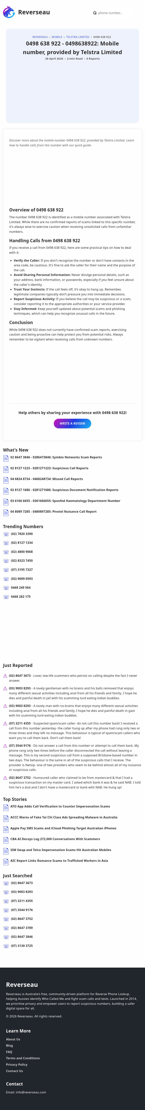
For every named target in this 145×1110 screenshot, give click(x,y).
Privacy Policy (17, 1064)
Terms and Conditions (23, 1058)
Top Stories (15, 799)
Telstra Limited (77, 37)
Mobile (57, 37)
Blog (9, 1045)
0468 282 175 (21, 597)
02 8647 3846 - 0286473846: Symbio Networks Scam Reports (56, 457)
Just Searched (17, 876)
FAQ (9, 1052)
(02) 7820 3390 (22, 534)
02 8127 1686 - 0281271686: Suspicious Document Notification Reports (64, 490)
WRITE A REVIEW (72, 423)
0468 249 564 (21, 587)
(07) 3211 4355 (20, 723)
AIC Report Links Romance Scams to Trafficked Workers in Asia (59, 861)
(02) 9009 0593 (22, 579)
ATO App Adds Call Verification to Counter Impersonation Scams (60, 806)
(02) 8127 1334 (22, 543)
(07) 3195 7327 (22, 570)
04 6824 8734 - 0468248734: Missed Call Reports (46, 479)
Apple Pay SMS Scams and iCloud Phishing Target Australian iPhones (63, 828)
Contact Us (14, 1071)
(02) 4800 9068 (22, 552)
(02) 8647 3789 (22, 928)
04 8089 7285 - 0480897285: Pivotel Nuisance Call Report (53, 511)
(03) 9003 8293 (20, 688)
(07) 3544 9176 (20, 746)
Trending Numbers (23, 526)
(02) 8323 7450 (22, 560)
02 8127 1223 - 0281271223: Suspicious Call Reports (49, 468)
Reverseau (34, 12)
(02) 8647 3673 (20, 676)
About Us (13, 1039)
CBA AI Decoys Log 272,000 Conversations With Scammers (55, 839)
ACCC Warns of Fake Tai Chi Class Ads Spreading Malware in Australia (63, 817)
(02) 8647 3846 (22, 937)
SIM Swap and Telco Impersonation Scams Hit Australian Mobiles (60, 850)
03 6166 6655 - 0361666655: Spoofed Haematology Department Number (65, 501)
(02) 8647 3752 (20, 778)
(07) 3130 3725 (22, 946)
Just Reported (17, 665)
